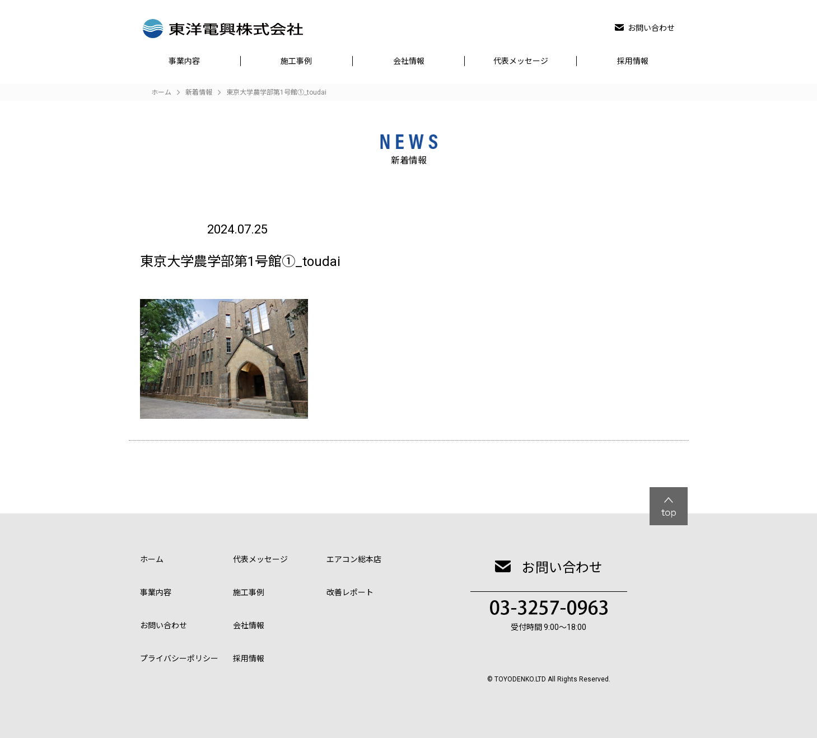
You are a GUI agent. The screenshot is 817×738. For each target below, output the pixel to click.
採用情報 (632, 61)
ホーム (152, 559)
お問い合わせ (645, 28)
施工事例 (296, 61)
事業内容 (184, 61)
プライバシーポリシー (179, 658)
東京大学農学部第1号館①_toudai (276, 92)
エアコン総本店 (353, 559)
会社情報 (408, 61)
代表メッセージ (520, 61)
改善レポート (350, 592)
